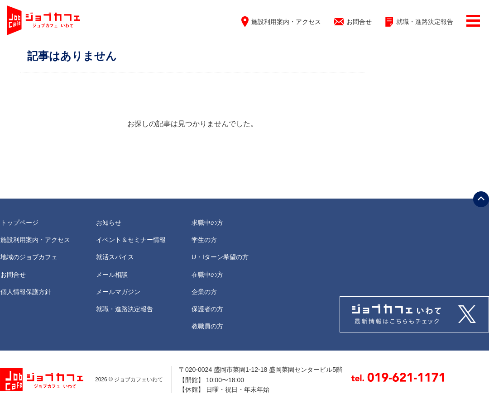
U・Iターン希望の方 (220, 257)
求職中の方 (207, 222)
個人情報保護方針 (25, 291)
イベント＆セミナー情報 (131, 239)
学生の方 (204, 239)
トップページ (19, 222)
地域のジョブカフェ (29, 257)
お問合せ (359, 21)
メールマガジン (118, 291)
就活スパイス (115, 257)
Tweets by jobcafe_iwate (414, 314)
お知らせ (108, 222)
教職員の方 (207, 326)
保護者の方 (207, 309)
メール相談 (112, 274)
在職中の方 (207, 274)
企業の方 (204, 291)
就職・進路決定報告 (424, 21)
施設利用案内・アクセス (286, 21)
